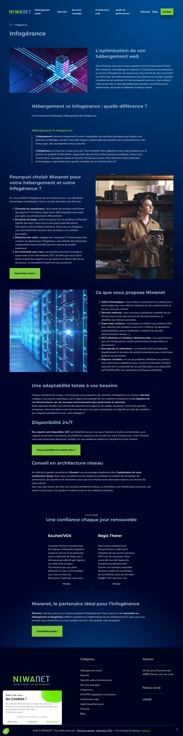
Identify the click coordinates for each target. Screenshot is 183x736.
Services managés (90, 685)
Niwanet (145, 11)
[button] (6, 731)
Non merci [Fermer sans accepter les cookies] (12, 722)
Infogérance (86, 689)
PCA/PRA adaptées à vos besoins (98, 694)
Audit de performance (123, 11)
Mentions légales (86, 730)
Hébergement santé (42, 11)
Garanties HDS (104, 730)
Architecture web (102, 11)
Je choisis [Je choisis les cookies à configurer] (32, 722)
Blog (155, 11)
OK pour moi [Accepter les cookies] (52, 722)
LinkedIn (147, 699)
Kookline (145, 730)
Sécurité (84, 675)
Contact (167, 11)
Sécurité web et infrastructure (96, 680)
